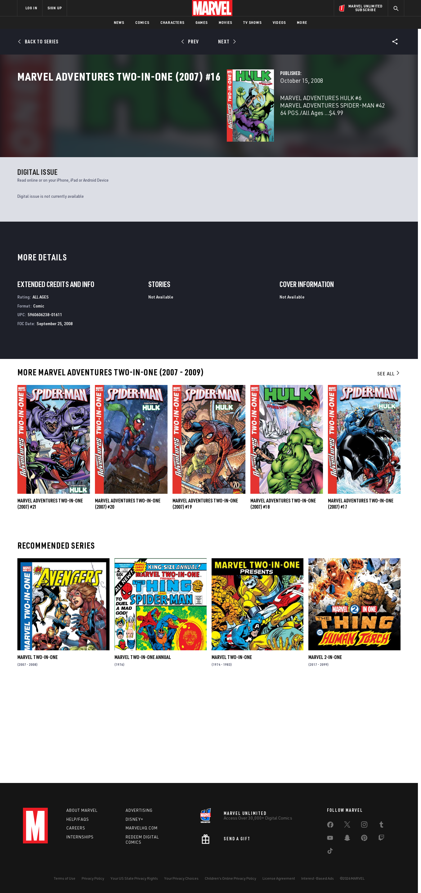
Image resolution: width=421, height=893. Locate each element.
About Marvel (81, 810)
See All (388, 468)
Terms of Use (64, 878)
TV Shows (252, 22)
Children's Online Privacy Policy (230, 878)
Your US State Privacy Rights (134, 878)
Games (201, 22)
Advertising (139, 810)
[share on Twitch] (381, 839)
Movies (225, 22)
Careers (75, 827)
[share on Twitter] (347, 826)
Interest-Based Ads (317, 878)
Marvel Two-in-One (37, 752)
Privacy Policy (93, 878)
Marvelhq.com (142, 827)
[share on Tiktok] (330, 852)
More (302, 22)
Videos (279, 22)
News (119, 22)
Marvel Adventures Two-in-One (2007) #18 (283, 598)
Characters (172, 22)
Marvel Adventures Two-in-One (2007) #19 (205, 598)
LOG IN (31, 8)
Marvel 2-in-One (325, 752)
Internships (80, 836)
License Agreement (278, 878)
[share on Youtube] (330, 839)
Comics (142, 22)
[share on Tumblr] (381, 826)
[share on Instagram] (364, 826)
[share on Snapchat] (347, 839)
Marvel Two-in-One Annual (142, 752)
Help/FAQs (77, 819)
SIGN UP (54, 8)
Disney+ (134, 819)
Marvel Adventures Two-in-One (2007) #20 (127, 598)
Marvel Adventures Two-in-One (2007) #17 (360, 598)
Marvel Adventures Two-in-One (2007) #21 (50, 598)
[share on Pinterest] (364, 839)
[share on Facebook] (330, 826)
